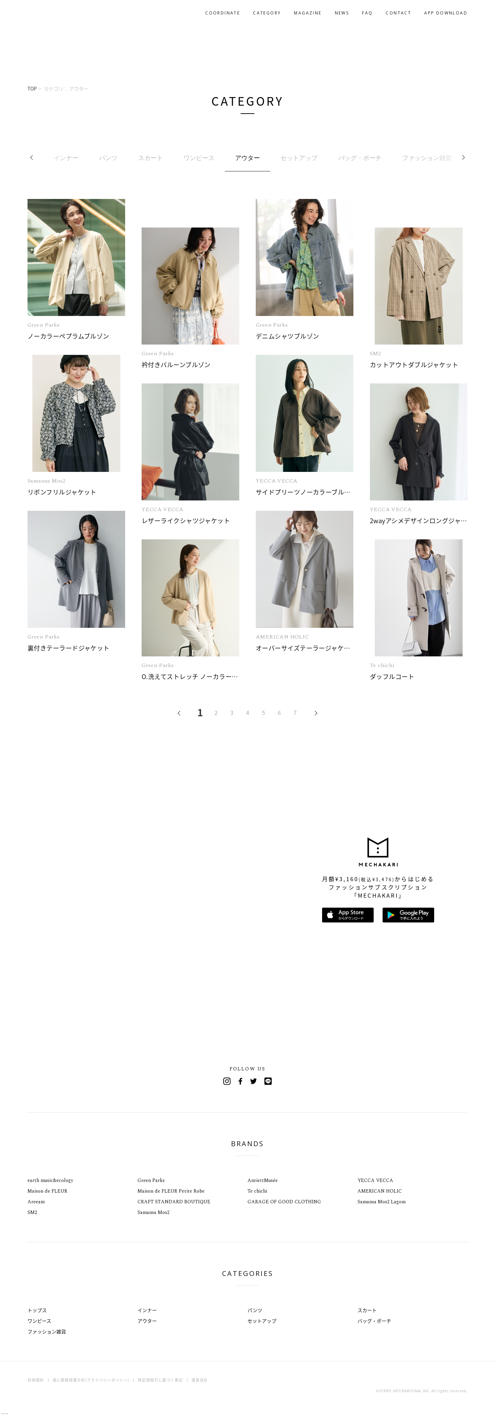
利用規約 (36, 1380)
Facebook (241, 1081)
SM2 (32, 1212)
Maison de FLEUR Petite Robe (171, 1191)
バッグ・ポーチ (374, 1320)
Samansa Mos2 (153, 1212)
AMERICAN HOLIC (380, 1191)
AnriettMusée (263, 1180)
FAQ (367, 13)
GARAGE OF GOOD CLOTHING (284, 1201)
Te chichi (257, 1191)
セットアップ (262, 1320)
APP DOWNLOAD (446, 13)
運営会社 (199, 1380)
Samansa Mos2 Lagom (382, 1201)
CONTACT (398, 13)
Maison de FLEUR (47, 1191)
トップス (37, 1310)
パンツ (255, 1310)
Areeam (36, 1201)
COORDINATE (222, 13)
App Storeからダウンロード (348, 915)
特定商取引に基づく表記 (160, 1380)
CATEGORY (267, 13)
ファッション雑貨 (47, 1331)
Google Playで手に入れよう (408, 915)
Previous (33, 158)
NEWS (342, 13)
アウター (147, 1320)
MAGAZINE (307, 13)
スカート (367, 1310)
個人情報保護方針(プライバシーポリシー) (91, 1380)
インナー (147, 1310)
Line (268, 1081)
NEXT (311, 714)
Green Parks (151, 1180)
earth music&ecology (50, 1180)
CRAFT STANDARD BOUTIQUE (174, 1201)
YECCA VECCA (375, 1180)
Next (462, 158)
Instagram (227, 1081)
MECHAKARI (63, 13)
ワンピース (39, 1320)
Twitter (254, 1081)
